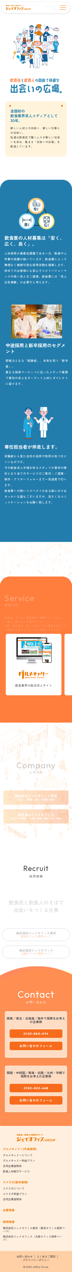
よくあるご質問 (46, 1256)
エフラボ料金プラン (15, 1194)
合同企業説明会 (12, 1166)
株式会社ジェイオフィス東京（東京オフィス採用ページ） (34, 1229)
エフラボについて (13, 1188)
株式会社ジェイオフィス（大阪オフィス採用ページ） (32, 1238)
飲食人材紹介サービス (16, 1171)
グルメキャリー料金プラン (19, 1160)
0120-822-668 (36, 1088)
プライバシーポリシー (36, 1260)
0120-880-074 (35, 1034)
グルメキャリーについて (17, 1155)
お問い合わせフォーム (35, 1046)
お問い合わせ (25, 1256)
